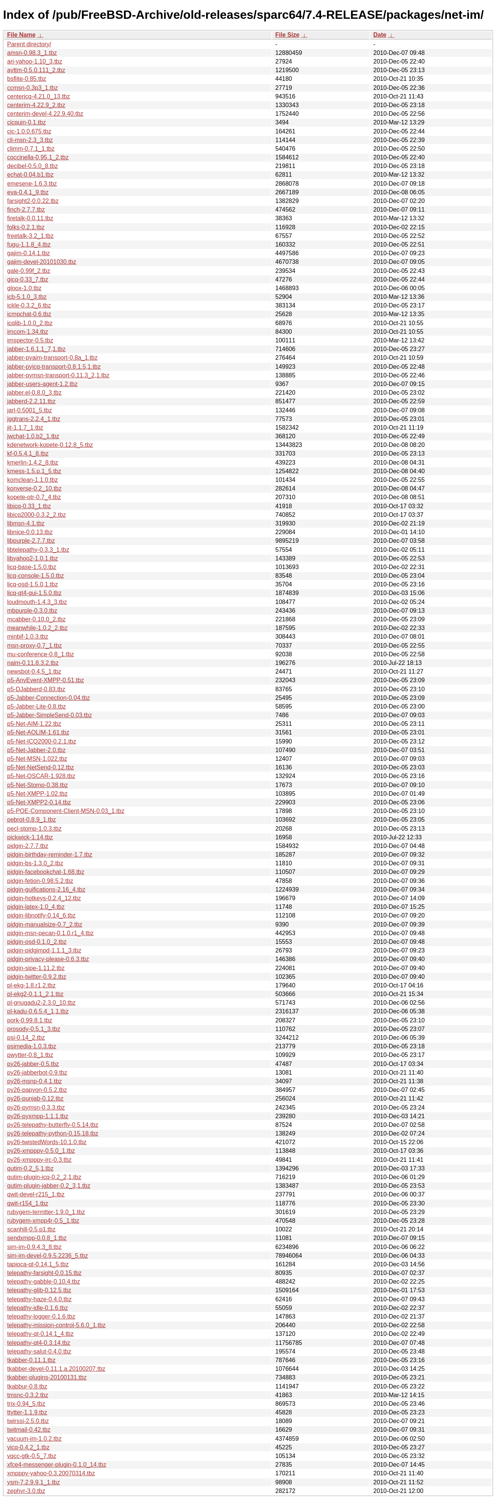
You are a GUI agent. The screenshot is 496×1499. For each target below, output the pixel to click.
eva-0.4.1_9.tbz (27, 192)
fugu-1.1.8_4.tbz (29, 244)
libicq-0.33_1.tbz (29, 506)
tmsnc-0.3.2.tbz (27, 1395)
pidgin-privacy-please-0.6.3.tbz (48, 959)
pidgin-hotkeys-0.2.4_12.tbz (44, 898)
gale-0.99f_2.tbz (28, 271)
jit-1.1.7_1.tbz (25, 427)
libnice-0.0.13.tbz (30, 532)
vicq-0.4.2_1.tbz (28, 1447)
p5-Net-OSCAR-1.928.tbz (41, 776)
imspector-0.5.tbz (30, 340)
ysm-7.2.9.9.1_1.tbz (33, 1482)
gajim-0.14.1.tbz (28, 253)
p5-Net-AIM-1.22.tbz (34, 724)
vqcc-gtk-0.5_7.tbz (31, 1456)
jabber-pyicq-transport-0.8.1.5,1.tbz (54, 366)
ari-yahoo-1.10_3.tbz (34, 61)
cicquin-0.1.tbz (26, 122)
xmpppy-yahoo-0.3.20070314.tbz (51, 1473)
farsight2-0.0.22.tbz (33, 201)
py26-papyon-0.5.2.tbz (37, 1090)
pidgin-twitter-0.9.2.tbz (36, 977)
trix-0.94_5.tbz (26, 1404)
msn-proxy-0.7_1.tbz (34, 645)
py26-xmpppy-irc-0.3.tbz (39, 1160)
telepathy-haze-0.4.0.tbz (39, 1299)
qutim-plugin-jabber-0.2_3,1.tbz (48, 1186)
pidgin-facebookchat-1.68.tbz (45, 872)
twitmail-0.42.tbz (29, 1429)
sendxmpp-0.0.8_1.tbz (36, 1238)
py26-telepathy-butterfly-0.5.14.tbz (52, 1125)
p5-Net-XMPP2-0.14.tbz (39, 802)
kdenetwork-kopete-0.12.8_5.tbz (50, 445)
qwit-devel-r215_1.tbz (36, 1194)
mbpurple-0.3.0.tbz (32, 610)
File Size (287, 35)
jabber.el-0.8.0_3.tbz (34, 392)
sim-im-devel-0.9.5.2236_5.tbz (47, 1255)
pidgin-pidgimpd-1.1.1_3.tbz (44, 950)
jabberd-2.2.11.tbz (31, 401)
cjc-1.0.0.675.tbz (29, 131)
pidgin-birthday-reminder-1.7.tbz (49, 854)
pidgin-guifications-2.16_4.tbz (46, 889)
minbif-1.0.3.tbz (27, 636)
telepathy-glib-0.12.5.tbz (39, 1290)
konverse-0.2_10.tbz (34, 488)
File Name (21, 35)
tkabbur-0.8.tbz (27, 1386)
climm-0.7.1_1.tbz (30, 148)
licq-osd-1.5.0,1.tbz (32, 584)
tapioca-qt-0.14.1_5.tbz (38, 1264)
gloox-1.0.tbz (24, 288)
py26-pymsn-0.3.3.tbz (36, 1107)
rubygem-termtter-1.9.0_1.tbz (46, 1212)
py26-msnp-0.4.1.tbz (34, 1081)
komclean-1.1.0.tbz (32, 480)
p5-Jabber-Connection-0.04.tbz (48, 698)
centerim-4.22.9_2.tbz (36, 105)
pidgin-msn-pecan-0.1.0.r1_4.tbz (50, 933)
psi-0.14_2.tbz (26, 1037)
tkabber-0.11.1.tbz (31, 1360)
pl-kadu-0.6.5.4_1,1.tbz (38, 1011)
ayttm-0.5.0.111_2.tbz (36, 70)
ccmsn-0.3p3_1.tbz (32, 88)
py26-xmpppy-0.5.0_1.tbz (41, 1151)
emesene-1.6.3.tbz (32, 183)
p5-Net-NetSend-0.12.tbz (40, 767)
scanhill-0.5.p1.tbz (31, 1229)
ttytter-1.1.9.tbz (27, 1412)
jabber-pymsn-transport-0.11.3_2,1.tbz (58, 375)
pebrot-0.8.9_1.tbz (31, 819)
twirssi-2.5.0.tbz (28, 1421)
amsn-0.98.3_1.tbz (32, 53)
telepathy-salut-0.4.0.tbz (39, 1351)
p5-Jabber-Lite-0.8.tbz (36, 706)
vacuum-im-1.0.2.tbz (34, 1438)
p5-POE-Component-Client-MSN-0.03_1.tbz (65, 811)
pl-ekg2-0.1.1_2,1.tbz (35, 994)
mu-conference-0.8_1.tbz (40, 654)
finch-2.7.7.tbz (26, 209)
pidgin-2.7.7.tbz (27, 846)
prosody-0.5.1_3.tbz (33, 1029)
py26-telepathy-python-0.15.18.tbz (52, 1133)
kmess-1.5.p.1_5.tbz (34, 471)
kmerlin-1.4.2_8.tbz (32, 462)
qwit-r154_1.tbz (27, 1203)
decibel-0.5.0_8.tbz (32, 166)
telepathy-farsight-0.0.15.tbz (44, 1273)
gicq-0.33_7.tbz (27, 279)
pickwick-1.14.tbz (30, 837)
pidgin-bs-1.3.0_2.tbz (35, 863)
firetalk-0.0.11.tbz (30, 218)
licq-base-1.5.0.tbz (31, 567)
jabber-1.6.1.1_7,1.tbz (36, 349)
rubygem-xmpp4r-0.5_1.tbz (43, 1220)
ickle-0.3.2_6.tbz (29, 305)
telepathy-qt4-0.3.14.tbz (38, 1343)
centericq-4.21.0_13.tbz (38, 96)
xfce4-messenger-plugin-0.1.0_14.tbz (56, 1464)
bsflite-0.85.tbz (26, 79)
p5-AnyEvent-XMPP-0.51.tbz (45, 680)
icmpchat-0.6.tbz (29, 314)
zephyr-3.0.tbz (26, 1491)
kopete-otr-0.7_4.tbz (34, 497)
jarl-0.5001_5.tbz (29, 410)
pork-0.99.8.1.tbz (29, 1020)
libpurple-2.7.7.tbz (31, 541)
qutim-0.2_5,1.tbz (30, 1168)
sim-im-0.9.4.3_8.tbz (34, 1247)
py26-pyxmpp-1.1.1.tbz (37, 1116)
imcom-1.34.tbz (27, 332)
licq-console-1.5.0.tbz (35, 575)
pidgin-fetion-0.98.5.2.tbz (40, 881)
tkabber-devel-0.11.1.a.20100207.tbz (56, 1369)
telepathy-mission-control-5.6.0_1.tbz (56, 1325)
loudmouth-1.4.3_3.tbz (37, 602)
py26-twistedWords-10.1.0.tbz (46, 1142)
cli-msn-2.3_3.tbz (30, 140)
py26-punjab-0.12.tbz (35, 1098)
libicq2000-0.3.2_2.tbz (36, 515)
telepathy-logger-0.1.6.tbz (41, 1316)
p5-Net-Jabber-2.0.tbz (36, 750)
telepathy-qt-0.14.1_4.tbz (40, 1334)
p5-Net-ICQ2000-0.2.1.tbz (41, 741)
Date (379, 35)
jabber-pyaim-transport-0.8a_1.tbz (52, 357)
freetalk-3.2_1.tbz (30, 236)
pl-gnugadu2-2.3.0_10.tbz (41, 1002)
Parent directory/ (29, 44)
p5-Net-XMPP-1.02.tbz (37, 793)
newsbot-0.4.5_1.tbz (34, 671)
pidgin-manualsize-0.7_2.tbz (44, 924)
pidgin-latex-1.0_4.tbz (36, 907)
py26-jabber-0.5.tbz (33, 1064)
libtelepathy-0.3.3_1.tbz (38, 550)
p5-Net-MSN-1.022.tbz (37, 759)
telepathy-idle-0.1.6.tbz (37, 1308)
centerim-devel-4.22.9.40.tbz (45, 114)
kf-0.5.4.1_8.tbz (27, 453)
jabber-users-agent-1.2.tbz (42, 384)
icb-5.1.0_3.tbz (27, 297)
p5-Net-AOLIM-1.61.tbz (38, 732)
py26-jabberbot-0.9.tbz (37, 1072)
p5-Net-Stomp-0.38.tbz (37, 785)
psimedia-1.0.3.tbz (31, 1046)
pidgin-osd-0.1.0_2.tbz (36, 942)
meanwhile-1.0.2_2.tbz (37, 628)
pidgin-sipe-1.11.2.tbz (36, 968)
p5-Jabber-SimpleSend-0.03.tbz (49, 715)
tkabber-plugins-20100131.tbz (47, 1377)
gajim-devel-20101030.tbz (41, 262)
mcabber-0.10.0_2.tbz (36, 619)
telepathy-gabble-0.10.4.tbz (43, 1281)
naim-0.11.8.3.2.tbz (33, 663)
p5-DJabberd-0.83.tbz (36, 689)
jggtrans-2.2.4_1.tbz (33, 419)
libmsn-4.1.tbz (26, 523)
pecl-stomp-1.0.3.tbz (34, 828)
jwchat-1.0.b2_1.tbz (33, 436)
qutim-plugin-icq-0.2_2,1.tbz (44, 1177)
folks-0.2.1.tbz (26, 227)
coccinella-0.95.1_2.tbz (38, 157)
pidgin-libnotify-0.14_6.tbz (41, 915)
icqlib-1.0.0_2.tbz (30, 323)
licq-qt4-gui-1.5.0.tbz (34, 593)
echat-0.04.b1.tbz (30, 174)
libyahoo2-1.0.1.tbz (32, 558)
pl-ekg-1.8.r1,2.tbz (31, 985)
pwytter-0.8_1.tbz (30, 1055)
